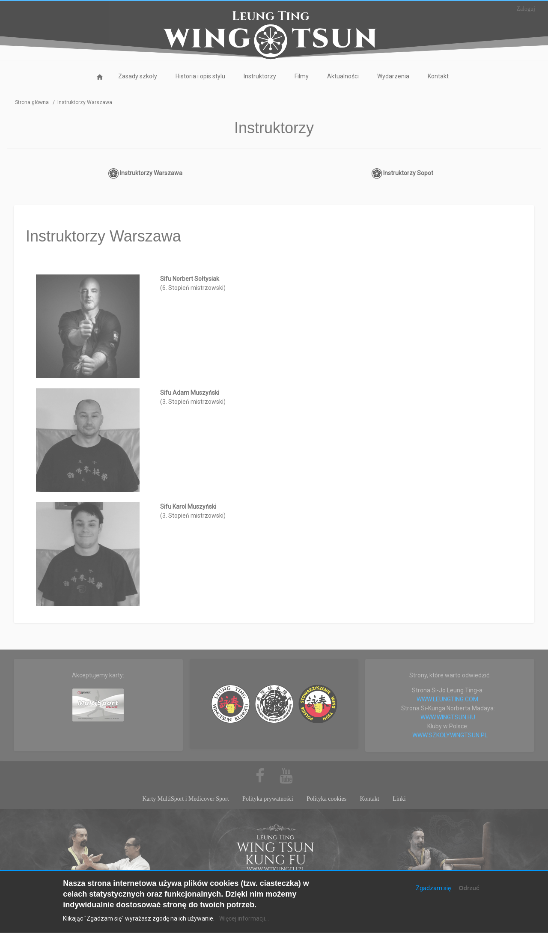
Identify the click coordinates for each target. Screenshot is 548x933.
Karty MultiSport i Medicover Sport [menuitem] (185, 799)
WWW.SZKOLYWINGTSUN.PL (450, 735)
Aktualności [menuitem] (343, 76)
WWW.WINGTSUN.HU (447, 717)
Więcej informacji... (244, 925)
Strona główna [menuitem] (99, 78)
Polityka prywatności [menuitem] (267, 799)
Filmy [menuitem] (302, 76)
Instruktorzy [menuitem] (260, 76)
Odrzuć (469, 894)
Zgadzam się (433, 894)
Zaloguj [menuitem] (525, 9)
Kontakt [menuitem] (438, 76)
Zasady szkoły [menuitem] (137, 76)
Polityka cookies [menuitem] (326, 799)
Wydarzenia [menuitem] (393, 76)
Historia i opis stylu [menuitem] (200, 76)
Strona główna (32, 102)
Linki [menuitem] (399, 799)
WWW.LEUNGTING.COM (447, 699)
